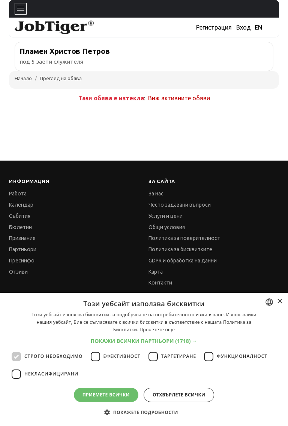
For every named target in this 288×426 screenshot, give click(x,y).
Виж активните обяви (179, 98)
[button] (144, 341)
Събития (19, 216)
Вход (243, 27)
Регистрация (214, 27)
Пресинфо (21, 261)
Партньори (22, 249)
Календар (21, 205)
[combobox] (269, 302)
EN (258, 27)
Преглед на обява (61, 78)
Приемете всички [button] (106, 395)
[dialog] (144, 359)
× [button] (279, 301)
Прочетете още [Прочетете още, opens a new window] (157, 329)
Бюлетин (20, 227)
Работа (18, 194)
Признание (22, 238)
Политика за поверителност (184, 238)
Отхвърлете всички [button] (179, 395)
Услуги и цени (165, 216)
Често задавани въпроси (179, 205)
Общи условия (166, 227)
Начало (23, 78)
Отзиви (18, 272)
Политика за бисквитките (180, 249)
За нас (156, 194)
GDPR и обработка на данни (182, 261)
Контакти (160, 283)
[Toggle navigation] (21, 9)
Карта (155, 272)
